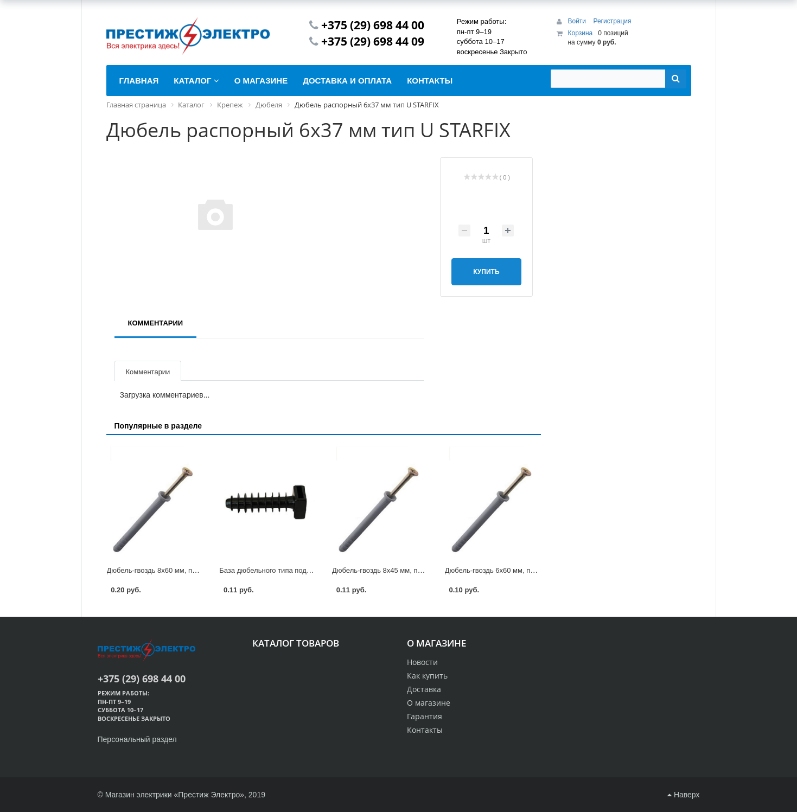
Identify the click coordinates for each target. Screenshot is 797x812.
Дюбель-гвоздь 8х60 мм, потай (157, 570)
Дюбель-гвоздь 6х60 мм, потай (495, 570)
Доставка (424, 689)
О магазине (428, 703)
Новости (422, 662)
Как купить (427, 675)
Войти (578, 21)
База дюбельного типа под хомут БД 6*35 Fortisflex (302, 570)
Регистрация (612, 21)
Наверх (683, 794)
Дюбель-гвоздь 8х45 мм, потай (382, 570)
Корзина (580, 33)
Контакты (425, 730)
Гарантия (424, 716)
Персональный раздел (137, 739)
